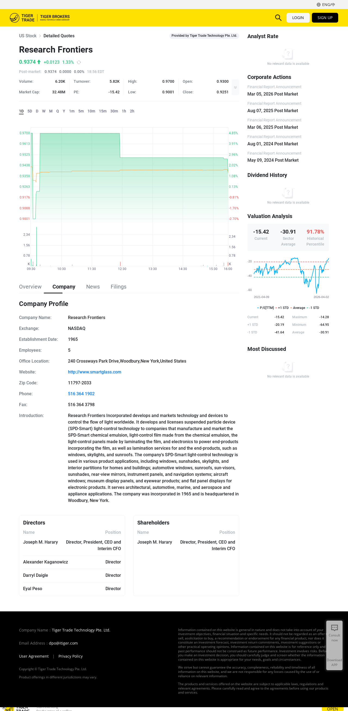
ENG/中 (328, 4)
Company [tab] (63, 286)
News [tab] (93, 286)
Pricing (193, 17)
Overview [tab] (30, 286)
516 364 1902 (81, 393)
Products (118, 17)
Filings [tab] (118, 286)
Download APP (334, 662)
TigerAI (170, 17)
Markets (92, 17)
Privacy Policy (70, 656)
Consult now (334, 637)
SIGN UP (325, 17)
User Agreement (34, 656)
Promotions (221, 17)
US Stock (27, 35)
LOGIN (298, 17)
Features (145, 17)
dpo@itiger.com (63, 643)
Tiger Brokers (40, 18)
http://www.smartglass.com (94, 372)
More (249, 17)
